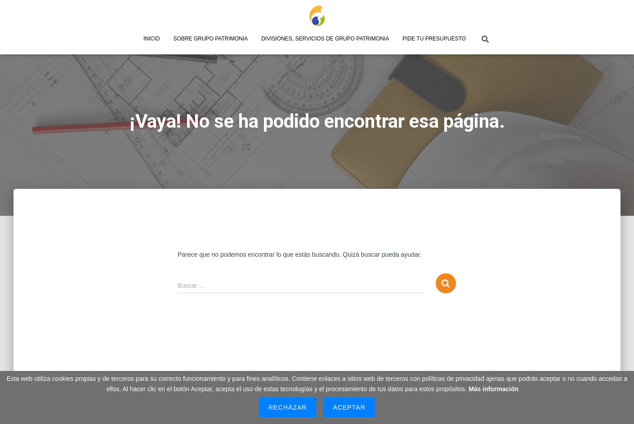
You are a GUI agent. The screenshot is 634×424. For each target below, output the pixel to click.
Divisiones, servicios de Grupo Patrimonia (325, 39)
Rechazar (287, 407)
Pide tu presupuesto (434, 39)
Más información (493, 389)
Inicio (151, 39)
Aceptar (349, 407)
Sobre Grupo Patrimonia (211, 39)
